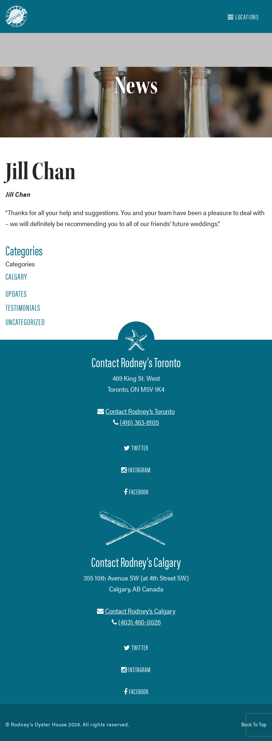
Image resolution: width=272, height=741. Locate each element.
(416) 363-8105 (139, 422)
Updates (16, 293)
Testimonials (22, 307)
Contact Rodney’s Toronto (140, 411)
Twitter (136, 647)
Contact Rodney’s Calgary (140, 610)
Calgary (16, 276)
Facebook (136, 691)
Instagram (136, 669)
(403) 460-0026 (139, 621)
